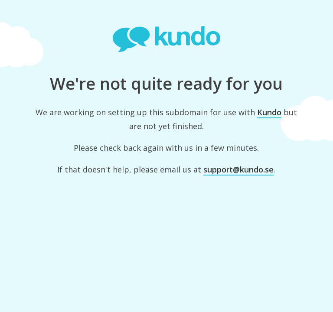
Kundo (269, 112)
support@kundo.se (238, 169)
